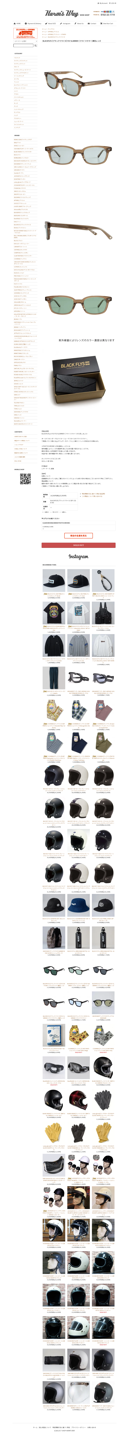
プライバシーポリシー (78, 1427)
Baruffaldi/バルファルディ (21, 218)
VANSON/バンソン (19, 418)
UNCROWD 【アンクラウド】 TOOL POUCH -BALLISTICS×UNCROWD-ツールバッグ (54, 1375)
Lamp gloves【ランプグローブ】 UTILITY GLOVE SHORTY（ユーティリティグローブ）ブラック (103, 1115)
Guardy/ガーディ (19, 173)
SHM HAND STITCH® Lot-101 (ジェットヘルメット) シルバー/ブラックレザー (54, 1407)
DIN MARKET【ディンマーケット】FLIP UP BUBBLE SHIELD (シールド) (78, 1407)
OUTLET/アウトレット (20, 203)
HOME (17, 23)
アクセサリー (17, 118)
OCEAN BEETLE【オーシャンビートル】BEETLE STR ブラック (103, 1342)
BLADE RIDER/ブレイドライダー (23, 152)
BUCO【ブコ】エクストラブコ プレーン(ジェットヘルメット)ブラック (103, 854)
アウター (16, 94)
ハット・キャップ (18, 109)
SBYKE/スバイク (18, 380)
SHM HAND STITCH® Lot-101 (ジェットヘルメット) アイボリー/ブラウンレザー (78, 1374)
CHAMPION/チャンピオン (21, 253)
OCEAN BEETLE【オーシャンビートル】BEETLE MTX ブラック (103, 1277)
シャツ (16, 91)
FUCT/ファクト (18, 284)
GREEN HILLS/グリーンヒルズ (22, 305)
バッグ (16, 115)
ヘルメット (17, 57)
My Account (102, 3)
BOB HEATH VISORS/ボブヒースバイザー (25, 161)
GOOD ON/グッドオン (20, 299)
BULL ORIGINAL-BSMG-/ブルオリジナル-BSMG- (25, 236)
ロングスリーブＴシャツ (21, 85)
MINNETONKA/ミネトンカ (21, 353)
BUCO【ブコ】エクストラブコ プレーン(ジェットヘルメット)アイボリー (78, 854)
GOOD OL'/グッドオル (20, 296)
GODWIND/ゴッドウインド (21, 293)
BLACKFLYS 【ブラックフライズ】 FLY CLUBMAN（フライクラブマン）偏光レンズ (103, 984)
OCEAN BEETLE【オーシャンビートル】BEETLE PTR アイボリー (54, 1244)
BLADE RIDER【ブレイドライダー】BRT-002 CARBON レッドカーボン (78, 1114)
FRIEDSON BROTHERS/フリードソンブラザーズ (25, 280)
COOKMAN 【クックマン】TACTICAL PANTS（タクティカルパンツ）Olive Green (103, 758)
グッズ (16, 106)
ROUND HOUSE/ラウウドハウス (23, 374)
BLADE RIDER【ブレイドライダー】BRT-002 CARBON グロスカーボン (103, 1082)
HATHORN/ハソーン (19, 311)
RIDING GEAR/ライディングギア (23, 139)
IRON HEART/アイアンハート (22, 330)
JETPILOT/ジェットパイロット (22, 333)
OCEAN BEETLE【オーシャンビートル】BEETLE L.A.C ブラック (79, 1309)
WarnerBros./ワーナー (20, 421)
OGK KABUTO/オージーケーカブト (23, 149)
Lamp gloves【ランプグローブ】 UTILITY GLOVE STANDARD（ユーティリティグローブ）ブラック (79, 1148)
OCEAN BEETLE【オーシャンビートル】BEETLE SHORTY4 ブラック (54, 1277)
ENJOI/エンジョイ (19, 273)
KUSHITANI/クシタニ (19, 179)
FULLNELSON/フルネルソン (21, 287)
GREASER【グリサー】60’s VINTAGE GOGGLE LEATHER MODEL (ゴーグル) (103, 692)
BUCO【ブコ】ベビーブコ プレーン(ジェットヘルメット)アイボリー (78, 789)
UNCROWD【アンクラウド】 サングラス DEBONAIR (103, 1017)
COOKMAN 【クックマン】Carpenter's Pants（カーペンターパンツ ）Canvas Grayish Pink (103, 726)
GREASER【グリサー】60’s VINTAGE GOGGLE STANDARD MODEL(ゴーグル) (78, 692)
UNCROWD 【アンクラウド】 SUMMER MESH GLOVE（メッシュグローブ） (54, 952)
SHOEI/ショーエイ (19, 145)
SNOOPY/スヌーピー (20, 194)
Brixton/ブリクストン (20, 228)
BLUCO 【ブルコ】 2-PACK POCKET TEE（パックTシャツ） (54, 1049)
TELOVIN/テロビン (19, 402)
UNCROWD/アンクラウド (21, 412)
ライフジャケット (19, 124)
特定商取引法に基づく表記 (61, 1427)
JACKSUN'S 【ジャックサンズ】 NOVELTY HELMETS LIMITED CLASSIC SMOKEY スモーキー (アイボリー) (79, 1213)
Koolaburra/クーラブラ (20, 347)
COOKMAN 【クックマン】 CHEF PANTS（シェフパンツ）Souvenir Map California (54, 726)
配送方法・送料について (21, 453)
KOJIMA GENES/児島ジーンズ (22, 344)
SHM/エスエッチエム (20, 191)
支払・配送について (45, 1427)
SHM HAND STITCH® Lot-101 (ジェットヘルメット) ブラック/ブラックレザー (103, 1374)
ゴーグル (16, 79)
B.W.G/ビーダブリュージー (21, 243)
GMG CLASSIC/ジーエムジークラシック (25, 167)
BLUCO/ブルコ (18, 240)
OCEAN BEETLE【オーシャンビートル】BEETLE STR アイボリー (79, 1342)
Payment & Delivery (33, 23)
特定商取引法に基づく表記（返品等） (93, 494)
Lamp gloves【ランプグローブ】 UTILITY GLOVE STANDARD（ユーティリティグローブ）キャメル (103, 1148)
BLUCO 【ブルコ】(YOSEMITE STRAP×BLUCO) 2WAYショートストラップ (103, 596)
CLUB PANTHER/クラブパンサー (23, 256)
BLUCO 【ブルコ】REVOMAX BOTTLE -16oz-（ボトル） (103, 952)
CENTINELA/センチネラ (20, 250)
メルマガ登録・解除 (19, 457)
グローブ (16, 67)
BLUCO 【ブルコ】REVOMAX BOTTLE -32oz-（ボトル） (79, 952)
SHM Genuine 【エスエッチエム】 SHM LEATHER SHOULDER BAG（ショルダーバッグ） (54, 1180)
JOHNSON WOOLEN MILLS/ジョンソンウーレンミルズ (25, 337)
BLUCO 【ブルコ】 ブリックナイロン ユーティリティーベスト (103, 627)
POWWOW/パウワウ (20, 188)
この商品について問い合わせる (92, 496)
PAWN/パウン (18, 365)
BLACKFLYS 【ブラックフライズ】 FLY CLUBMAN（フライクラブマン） (79, 1017)
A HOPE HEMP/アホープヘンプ (22, 206)
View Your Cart (106, 23)
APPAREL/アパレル (53, 31)
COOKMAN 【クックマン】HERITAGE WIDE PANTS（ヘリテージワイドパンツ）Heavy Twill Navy (78, 758)
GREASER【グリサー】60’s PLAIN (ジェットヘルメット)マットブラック (103, 1407)
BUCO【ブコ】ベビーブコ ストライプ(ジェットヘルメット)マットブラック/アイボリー (54, 823)
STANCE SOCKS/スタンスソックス (23, 391)
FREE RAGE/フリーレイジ (21, 276)
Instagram (65, 23)
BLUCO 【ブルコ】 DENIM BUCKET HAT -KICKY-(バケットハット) (78, 919)
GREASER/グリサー (19, 170)
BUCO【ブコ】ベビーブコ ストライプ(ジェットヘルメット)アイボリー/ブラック (79, 822)
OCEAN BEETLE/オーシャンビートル (24, 185)
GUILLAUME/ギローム (20, 302)
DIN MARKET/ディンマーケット (22, 164)
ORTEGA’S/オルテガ (19, 362)
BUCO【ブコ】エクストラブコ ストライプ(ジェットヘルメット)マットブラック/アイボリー (54, 888)
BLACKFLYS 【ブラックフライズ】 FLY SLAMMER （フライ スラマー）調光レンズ (78, 984)
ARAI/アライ (17, 142)
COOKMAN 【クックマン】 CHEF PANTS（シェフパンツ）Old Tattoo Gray (103, 1049)
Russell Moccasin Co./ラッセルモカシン (25, 377)
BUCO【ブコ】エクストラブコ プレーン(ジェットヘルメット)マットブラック (53, 854)
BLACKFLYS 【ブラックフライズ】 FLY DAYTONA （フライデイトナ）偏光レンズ (54, 984)
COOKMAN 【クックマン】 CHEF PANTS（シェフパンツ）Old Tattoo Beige (78, 1049)
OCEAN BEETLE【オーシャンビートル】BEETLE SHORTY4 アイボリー (103, 1244)
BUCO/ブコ (17, 155)
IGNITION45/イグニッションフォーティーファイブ (25, 323)
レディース (17, 100)
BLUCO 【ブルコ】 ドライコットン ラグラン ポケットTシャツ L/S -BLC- (54, 660)
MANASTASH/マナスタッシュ (22, 350)
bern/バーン (17, 221)
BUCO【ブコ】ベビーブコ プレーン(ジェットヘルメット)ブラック (103, 789)
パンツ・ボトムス (18, 97)
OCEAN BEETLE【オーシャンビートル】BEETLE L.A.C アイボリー (54, 1309)
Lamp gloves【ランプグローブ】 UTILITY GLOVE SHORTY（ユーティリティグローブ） (54, 1148)
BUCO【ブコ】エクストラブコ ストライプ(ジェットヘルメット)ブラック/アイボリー (103, 888)
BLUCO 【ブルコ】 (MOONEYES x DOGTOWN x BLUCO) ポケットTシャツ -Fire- (54, 628)
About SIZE (50, 23)
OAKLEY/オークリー (19, 359)
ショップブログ (18, 445)
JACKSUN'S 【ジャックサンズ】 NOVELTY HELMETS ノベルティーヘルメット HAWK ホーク (78, 1180)
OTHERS (63, 34)
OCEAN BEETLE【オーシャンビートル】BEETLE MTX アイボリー (79, 1277)
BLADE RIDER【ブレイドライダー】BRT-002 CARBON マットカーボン (54, 1114)
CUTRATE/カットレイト (20, 267)
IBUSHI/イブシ (18, 319)
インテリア (17, 127)
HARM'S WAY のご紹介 (20, 436)
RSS (15, 461)
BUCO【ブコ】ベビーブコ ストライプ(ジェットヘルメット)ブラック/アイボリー (103, 822)
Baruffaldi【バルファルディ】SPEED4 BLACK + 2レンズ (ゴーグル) (79, 1082)
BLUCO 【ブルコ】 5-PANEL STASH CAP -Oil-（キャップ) (103, 919)
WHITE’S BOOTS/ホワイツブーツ (23, 424)
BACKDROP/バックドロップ (22, 212)
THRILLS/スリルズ (19, 406)
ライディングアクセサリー (21, 73)
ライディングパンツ (19, 64)
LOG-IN (112, 3)
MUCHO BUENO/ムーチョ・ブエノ (23, 356)
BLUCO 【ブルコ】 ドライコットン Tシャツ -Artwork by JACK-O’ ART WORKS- (79, 628)
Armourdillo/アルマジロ (21, 209)
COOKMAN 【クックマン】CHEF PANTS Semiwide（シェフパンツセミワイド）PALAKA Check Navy (54, 758)
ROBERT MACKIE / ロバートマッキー (24, 371)
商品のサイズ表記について (21, 440)
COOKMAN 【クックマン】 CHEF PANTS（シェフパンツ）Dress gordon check (78, 726)
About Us (79, 23)
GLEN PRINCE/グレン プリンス (22, 290)
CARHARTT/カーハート (20, 246)
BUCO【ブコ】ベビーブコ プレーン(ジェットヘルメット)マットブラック (54, 789)
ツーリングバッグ (19, 76)
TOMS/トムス (18, 409)
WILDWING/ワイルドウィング (22, 197)
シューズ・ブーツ (18, 121)
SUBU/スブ (17, 395)
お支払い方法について (20, 449)
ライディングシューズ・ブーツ (22, 70)
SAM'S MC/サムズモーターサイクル (24, 368)
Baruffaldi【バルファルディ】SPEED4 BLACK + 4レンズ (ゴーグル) (54, 1082)
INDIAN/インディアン (20, 327)
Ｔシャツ (16, 82)
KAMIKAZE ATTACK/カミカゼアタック (24, 341)
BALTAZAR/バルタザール (21, 215)
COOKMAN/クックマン (20, 259)
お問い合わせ (91, 1427)
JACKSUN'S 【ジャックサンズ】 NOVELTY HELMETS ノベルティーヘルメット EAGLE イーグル (103, 1180)
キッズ (16, 103)
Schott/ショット (18, 384)
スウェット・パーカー (20, 88)
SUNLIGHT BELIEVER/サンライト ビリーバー (25, 398)
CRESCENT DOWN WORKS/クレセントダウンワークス (25, 263)
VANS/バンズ (17, 415)
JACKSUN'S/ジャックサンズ (21, 176)
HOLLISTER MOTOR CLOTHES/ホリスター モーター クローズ (25, 315)
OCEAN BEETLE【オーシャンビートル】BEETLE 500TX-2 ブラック (54, 1342)
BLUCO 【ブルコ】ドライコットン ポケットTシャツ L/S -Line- (78, 660)
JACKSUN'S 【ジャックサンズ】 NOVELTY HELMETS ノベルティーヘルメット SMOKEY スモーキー (54, 1213)
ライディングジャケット (21, 61)
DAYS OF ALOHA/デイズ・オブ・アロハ (24, 270)
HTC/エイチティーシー (20, 308)
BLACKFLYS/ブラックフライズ (56, 37)
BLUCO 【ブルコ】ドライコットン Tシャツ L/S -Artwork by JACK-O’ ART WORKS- (103, 660)
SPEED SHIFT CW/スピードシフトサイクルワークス (25, 387)
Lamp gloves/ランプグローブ (22, 182)
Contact (92, 23)
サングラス (51, 29)
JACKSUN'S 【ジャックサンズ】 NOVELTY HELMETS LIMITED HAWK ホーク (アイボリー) (103, 1213)
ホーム (44, 29)
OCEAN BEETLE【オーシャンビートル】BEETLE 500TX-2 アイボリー (103, 1309)
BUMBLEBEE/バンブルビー (21, 158)
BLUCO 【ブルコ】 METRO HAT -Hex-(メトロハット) (54, 919)
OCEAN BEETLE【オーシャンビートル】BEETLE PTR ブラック (79, 1244)
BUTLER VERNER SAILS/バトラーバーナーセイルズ (25, 231)
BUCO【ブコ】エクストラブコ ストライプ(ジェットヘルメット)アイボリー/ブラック (78, 888)
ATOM (19, 461)
